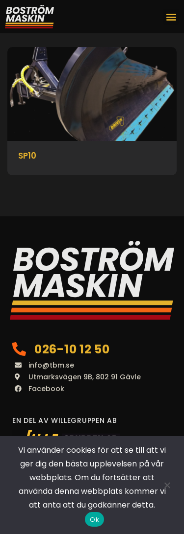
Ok (94, 519)
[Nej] (167, 485)
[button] (171, 17)
